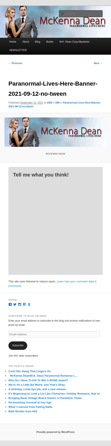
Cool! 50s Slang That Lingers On (29, 371)
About (25, 41)
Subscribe (17, 345)
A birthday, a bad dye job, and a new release (37, 389)
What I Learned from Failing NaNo (30, 406)
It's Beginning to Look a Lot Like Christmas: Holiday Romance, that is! (54, 393)
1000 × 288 (53, 102)
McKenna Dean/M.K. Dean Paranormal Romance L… (43, 375)
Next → (98, 63)
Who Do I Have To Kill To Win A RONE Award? (38, 380)
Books (49, 41)
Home (12, 41)
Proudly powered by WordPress (55, 432)
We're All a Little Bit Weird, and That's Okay (36, 384)
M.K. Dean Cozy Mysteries (74, 41)
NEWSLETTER (18, 50)
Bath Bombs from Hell (22, 411)
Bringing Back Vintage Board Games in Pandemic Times (45, 398)
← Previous (15, 63)
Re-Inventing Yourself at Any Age (29, 402)
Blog (37, 41)
